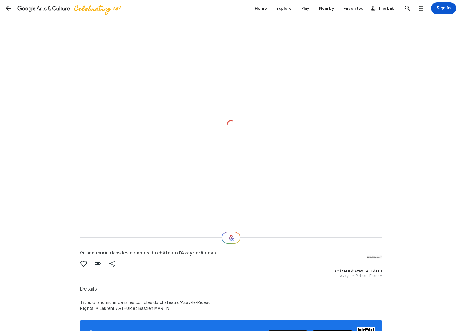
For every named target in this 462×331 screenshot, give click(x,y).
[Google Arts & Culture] (68, 8)
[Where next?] (231, 238)
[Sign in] (443, 8)
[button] (8, 8)
